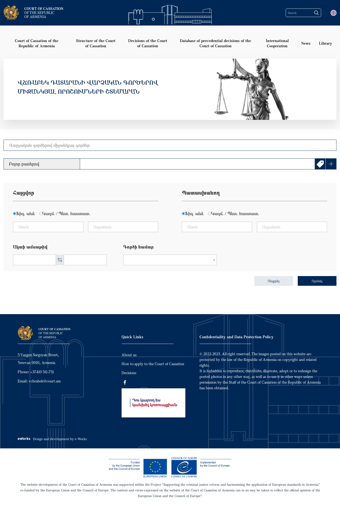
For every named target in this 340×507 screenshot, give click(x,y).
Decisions (129, 372)
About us (129, 354)
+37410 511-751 (42, 371)
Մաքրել (274, 281)
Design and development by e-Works (52, 439)
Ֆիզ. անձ (25, 213)
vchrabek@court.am (45, 381)
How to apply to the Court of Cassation (153, 363)
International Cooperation (277, 43)
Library (325, 43)
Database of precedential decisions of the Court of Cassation (215, 43)
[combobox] (170, 260)
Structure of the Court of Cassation (95, 43)
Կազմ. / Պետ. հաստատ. (66, 213)
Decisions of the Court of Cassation (147, 43)
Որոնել (317, 281)
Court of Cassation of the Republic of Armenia (36, 43)
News (305, 43)
